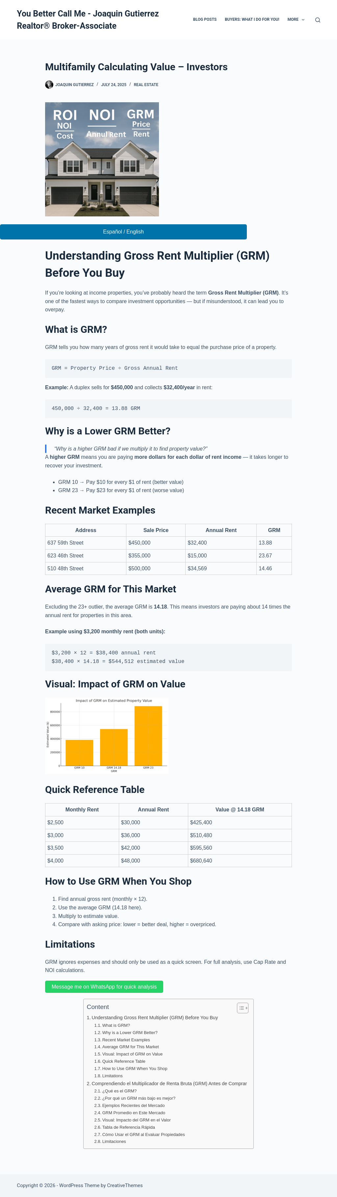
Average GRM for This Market (130, 1046)
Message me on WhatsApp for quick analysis (104, 987)
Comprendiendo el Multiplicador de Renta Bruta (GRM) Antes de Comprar (169, 1083)
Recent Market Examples (126, 1039)
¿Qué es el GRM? (119, 1090)
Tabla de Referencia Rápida (128, 1127)
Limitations (112, 1075)
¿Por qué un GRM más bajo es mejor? (138, 1098)
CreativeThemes (125, 1185)
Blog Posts (205, 19)
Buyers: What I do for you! (252, 19)
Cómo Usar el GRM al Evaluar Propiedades (143, 1134)
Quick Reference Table (123, 1061)
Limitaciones (114, 1141)
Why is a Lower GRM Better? (130, 1032)
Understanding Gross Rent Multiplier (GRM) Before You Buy (155, 1017)
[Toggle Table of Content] (239, 1008)
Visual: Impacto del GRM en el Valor (136, 1120)
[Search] (317, 19)
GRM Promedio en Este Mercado (133, 1112)
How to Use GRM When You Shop (135, 1068)
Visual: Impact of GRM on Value (132, 1054)
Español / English (123, 232)
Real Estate (146, 84)
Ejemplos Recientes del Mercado (133, 1105)
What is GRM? (116, 1025)
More (297, 20)
